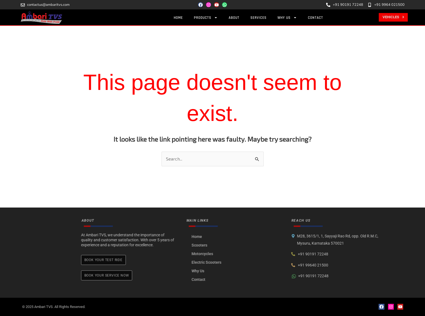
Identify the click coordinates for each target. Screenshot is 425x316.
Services (261, 17)
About (236, 17)
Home (180, 17)
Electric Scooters (247, 262)
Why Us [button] (289, 17)
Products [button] (208, 17)
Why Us (238, 271)
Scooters (240, 245)
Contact (317, 17)
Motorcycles (243, 254)
